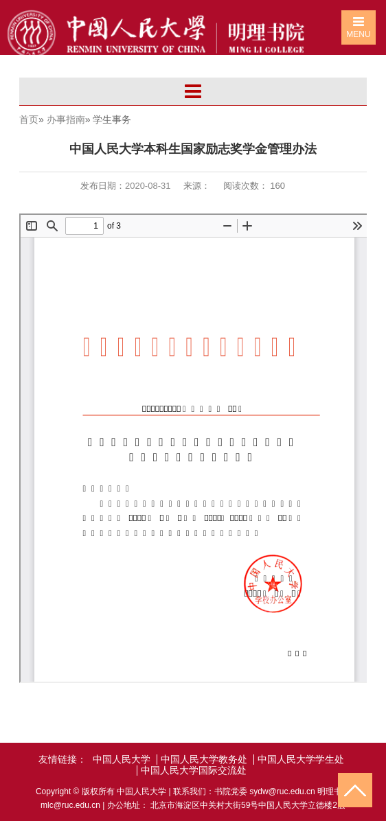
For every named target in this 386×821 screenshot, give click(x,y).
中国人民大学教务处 (204, 759)
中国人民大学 (121, 759)
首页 (28, 119)
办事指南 (66, 119)
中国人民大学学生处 (301, 759)
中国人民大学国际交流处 (194, 770)
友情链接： (62, 759)
